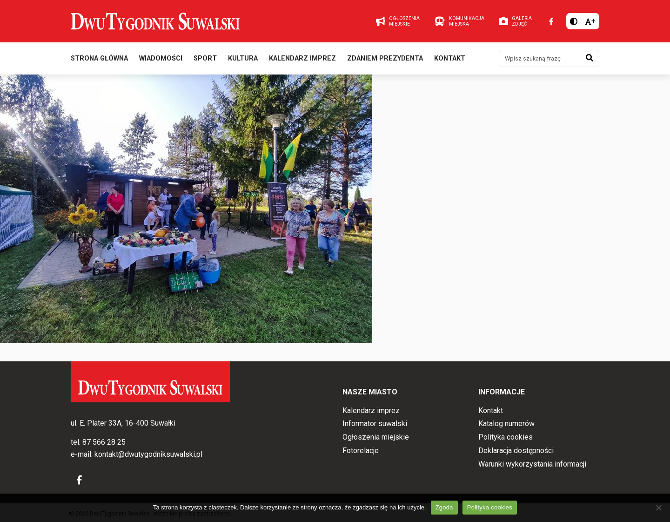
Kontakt (449, 60)
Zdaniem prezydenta (385, 60)
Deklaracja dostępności (516, 450)
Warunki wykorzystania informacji (532, 464)
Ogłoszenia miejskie (375, 437)
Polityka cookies (505, 437)
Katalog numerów (506, 424)
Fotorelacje (360, 450)
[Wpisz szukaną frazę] (540, 59)
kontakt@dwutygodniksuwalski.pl (148, 454)
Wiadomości (160, 60)
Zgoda (444, 507)
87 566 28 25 (104, 442)
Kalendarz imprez (302, 60)
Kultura (243, 60)
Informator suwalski (374, 424)
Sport (205, 60)
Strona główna (99, 60)
